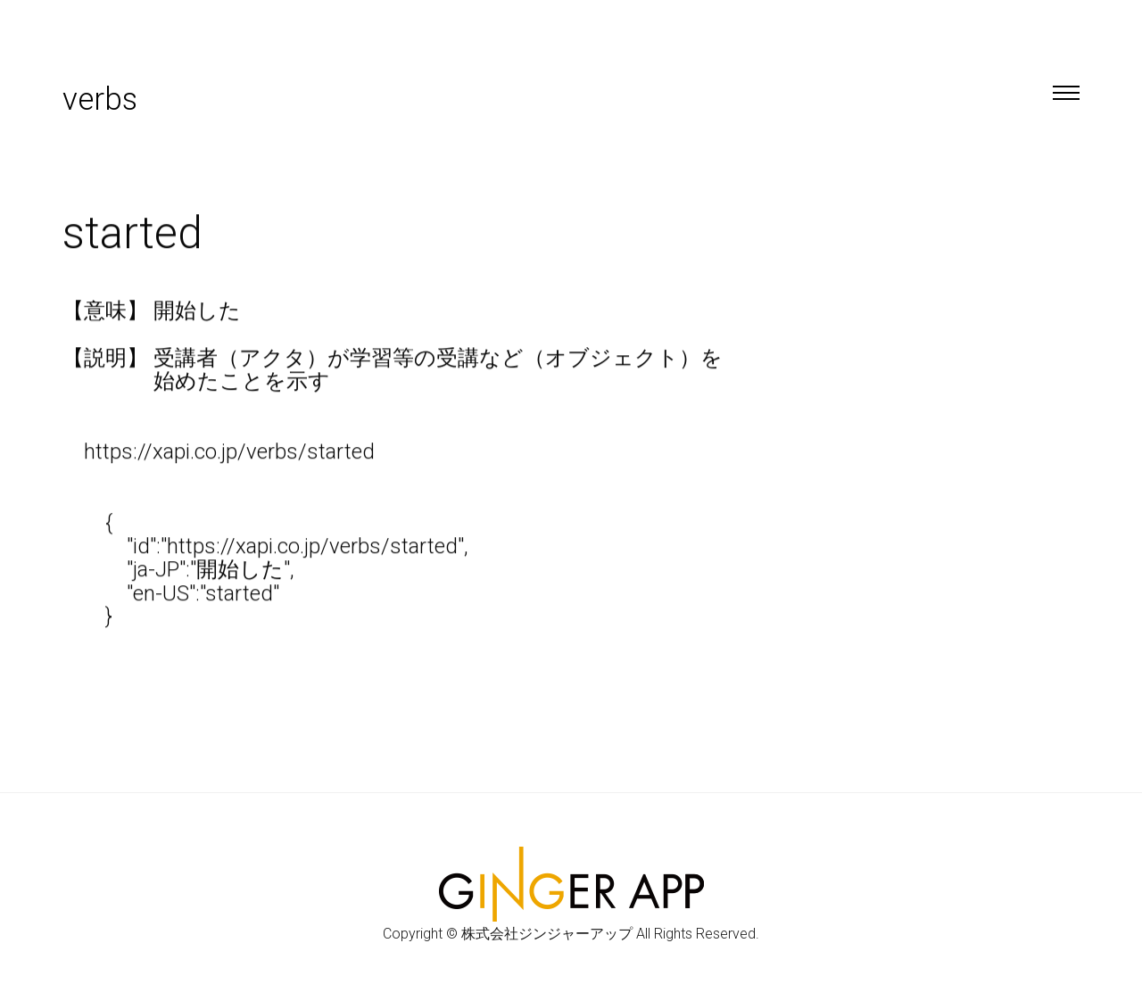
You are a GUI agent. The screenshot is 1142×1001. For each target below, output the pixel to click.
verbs (99, 99)
